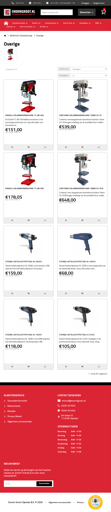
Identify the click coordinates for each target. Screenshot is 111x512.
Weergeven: (64, 75)
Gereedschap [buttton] (51, 23)
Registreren (98, 2)
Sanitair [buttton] (10, 26)
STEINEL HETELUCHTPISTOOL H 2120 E (77, 334)
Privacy (80, 502)
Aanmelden (44, 483)
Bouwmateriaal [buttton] (20, 23)
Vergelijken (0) (11, 69)
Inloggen (85, 2)
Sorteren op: (64, 68)
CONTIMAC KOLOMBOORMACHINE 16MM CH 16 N (81, 188)
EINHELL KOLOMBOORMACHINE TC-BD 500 (24, 188)
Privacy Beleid (13, 416)
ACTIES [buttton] (44, 26)
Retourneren (12, 406)
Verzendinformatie (15, 400)
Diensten (86, 12)
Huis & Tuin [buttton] (69, 23)
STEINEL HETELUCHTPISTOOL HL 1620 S (77, 261)
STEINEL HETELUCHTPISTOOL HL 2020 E (23, 261)
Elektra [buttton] (36, 23)
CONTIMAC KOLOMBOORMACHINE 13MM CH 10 (80, 115)
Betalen (9, 411)
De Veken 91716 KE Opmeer (68, 417)
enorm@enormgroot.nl (72, 400)
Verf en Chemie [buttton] (27, 26)
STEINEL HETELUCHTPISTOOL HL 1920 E (23, 334)
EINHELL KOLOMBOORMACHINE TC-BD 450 (24, 115)
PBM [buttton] (98, 23)
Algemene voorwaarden (18, 421)
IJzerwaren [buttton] (84, 23)
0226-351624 (66, 405)
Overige (40, 35)
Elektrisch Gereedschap (21, 35)
